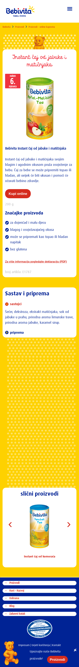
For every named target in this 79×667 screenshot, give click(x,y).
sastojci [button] (15, 304)
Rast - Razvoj (16, 590)
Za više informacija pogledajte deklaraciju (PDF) (36, 261)
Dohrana (14, 598)
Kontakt (56, 645)
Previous (10, 525)
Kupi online (18, 194)
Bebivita (7, 27)
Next (69, 525)
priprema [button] (16, 332)
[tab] (39, 304)
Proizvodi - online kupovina (42, 27)
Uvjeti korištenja (41, 645)
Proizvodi (19, 27)
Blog (11, 606)
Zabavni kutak (17, 613)
